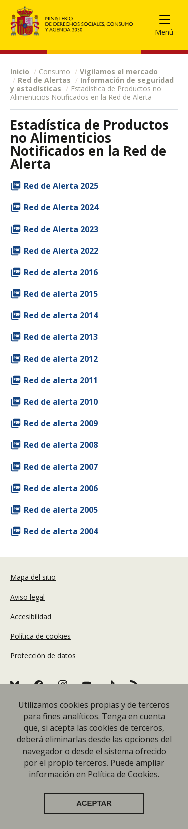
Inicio (19, 71)
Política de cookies (40, 636)
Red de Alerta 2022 (61, 250)
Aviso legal (27, 597)
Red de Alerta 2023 (61, 229)
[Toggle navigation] (168, 21)
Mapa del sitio (33, 577)
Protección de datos (43, 655)
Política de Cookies (123, 774)
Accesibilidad (30, 616)
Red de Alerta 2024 (61, 207)
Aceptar (94, 803)
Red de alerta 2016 (61, 272)
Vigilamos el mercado (119, 71)
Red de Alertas (44, 80)
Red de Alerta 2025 (61, 185)
